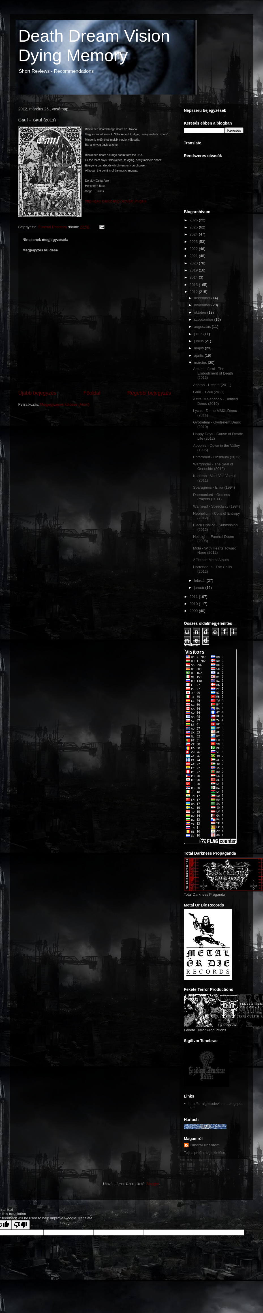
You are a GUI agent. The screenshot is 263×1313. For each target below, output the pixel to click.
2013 (194, 285)
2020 (194, 263)
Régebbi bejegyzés (149, 393)
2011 (194, 597)
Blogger (152, 1184)
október (200, 312)
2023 (194, 241)
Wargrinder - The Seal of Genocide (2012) (213, 466)
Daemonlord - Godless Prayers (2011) (211, 497)
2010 (194, 604)
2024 (194, 234)
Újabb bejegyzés (37, 393)
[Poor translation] (21, 1224)
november (202, 305)
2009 (194, 611)
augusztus (203, 326)
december (202, 298)
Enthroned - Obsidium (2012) (217, 457)
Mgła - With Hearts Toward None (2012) (214, 550)
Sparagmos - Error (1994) (214, 487)
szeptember (204, 319)
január (199, 587)
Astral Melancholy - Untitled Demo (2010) (215, 401)
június (199, 341)
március (201, 362)
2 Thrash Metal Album (211, 560)
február (200, 580)
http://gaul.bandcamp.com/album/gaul (116, 201)
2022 (194, 249)
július (198, 334)
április (199, 355)
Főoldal (92, 393)
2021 (194, 256)
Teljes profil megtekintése (204, 1153)
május (199, 348)
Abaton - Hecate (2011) (212, 385)
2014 (194, 277)
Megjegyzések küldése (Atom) (64, 404)
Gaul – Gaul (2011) (208, 392)
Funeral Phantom (205, 1145)
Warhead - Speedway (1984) (216, 506)
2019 (194, 270)
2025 (194, 227)
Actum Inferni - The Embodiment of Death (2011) (213, 373)
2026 (194, 220)
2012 (194, 292)
